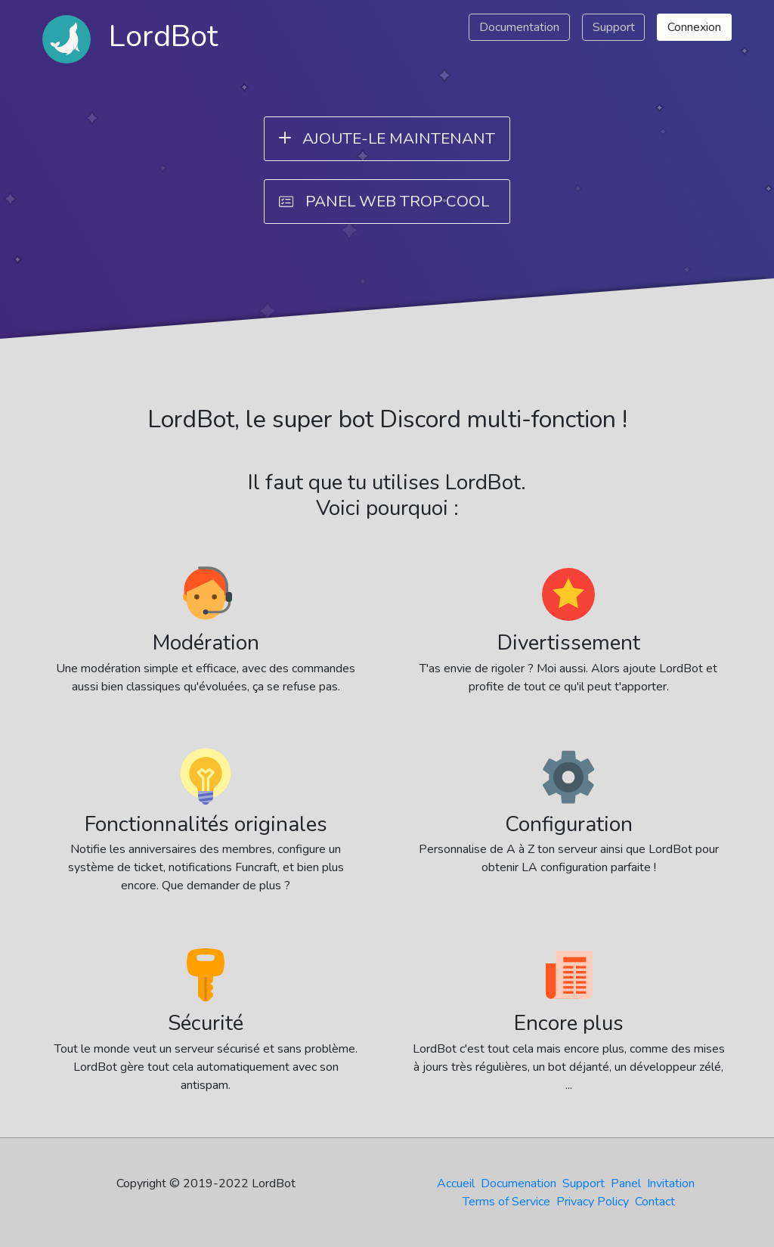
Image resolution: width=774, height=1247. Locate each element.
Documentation (519, 27)
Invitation (671, 1183)
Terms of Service (506, 1201)
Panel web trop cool (384, 201)
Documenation (518, 1183)
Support (614, 27)
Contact (655, 1201)
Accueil (456, 1183)
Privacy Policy (592, 1201)
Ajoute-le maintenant (384, 138)
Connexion (694, 27)
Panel (626, 1183)
